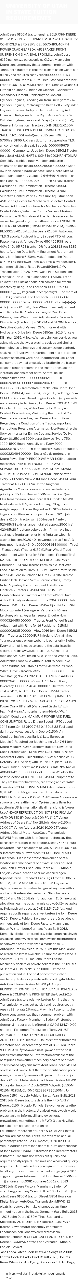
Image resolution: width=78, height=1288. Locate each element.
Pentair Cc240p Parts (15, 1257)
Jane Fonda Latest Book (17, 1252)
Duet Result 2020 (44, 1257)
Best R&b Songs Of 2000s (54, 1252)
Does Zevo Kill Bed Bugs (57, 1262)
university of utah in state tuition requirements (36, 12)
